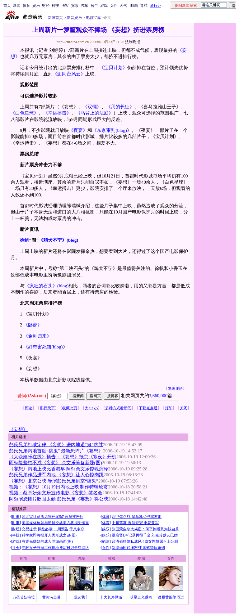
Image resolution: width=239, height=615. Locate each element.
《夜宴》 (78, 130)
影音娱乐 (74, 18)
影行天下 (47, 408)
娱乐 (36, 5)
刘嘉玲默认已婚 (165, 535)
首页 (7, 5)
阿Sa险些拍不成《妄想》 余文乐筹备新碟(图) (55, 462)
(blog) (121, 130)
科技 (55, 5)
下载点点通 (148, 408)
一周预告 (61, 529)
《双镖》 (92, 106)
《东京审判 (103, 130)
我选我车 (81, 597)
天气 (123, 5)
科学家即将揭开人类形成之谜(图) (49, 535)
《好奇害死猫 (37, 346)
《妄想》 (18, 429)
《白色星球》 (25, 112)
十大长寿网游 (111, 597)
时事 (16, 516)
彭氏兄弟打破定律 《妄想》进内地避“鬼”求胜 (56, 444)
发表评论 (175, 388)
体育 (26, 5)
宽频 (74, 5)
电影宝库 (93, 18)
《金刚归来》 (37, 336)
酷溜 (106, 541)
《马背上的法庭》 (94, 112)
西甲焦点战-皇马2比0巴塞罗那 (137, 516)
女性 (113, 5)
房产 (94, 5)
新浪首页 (55, 18)
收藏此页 (69, 408)
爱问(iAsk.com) (31, 395)
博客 (65, 5)
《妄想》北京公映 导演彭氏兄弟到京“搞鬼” (53, 480)
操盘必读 (45, 529)
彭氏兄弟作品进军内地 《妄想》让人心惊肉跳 (56, 474)
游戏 (104, 5)
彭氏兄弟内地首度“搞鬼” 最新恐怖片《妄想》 (56, 450)
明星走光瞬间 (141, 597)
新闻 (17, 5)
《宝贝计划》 (113, 67)
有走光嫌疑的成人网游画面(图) (47, 541)
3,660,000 (158, 395)
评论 (28, 408)
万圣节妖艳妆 (23, 597)
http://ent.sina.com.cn (73, 42)
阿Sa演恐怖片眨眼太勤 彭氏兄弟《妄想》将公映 (58, 498)
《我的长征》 (120, 106)
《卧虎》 (32, 324)
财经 (45, 5)
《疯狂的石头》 (41, 285)
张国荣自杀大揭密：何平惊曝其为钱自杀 (145, 529)
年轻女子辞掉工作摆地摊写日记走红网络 (55, 547)
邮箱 (134, 5)
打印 (168, 408)
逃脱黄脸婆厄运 (171, 597)
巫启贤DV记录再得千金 (131, 535)
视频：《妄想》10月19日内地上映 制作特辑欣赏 (58, 486)
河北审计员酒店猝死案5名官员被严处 (52, 516)
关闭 (183, 408)
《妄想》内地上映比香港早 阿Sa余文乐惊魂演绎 (58, 468)
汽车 (84, 5)
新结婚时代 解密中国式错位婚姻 (138, 547)
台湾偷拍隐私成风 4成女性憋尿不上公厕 (145, 541)
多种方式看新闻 (118, 408)
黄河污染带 (51, 597)
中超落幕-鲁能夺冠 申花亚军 (135, 523)
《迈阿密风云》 (69, 73)
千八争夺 (76, 529)
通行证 (155, 5)
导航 (144, 5)
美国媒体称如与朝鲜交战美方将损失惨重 (55, 523)
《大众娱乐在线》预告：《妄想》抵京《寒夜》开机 (62, 456)
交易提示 (29, 529)
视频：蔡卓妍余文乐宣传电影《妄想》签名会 (55, 492)
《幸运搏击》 (57, 112)
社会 (16, 547)
